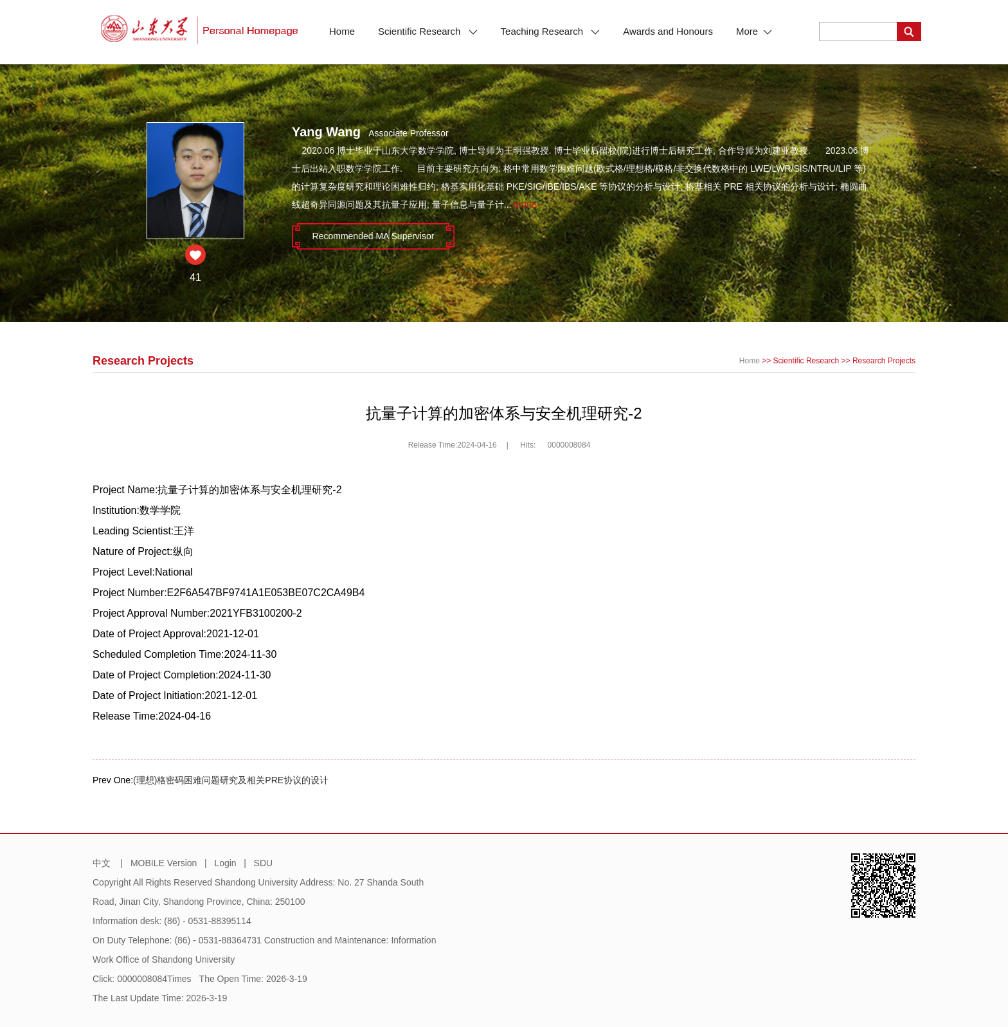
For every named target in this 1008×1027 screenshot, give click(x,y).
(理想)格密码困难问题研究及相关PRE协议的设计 (230, 780)
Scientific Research (428, 31)
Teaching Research (550, 31)
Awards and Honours (668, 31)
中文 (102, 863)
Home (342, 31)
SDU (263, 863)
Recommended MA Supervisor (373, 236)
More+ (527, 205)
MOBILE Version (163, 863)
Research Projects (883, 360)
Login (225, 863)
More (754, 31)
